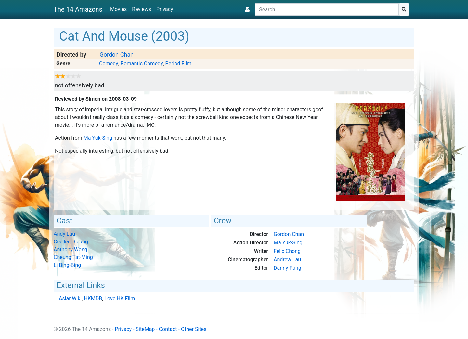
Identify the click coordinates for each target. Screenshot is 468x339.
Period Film (178, 63)
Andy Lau (64, 234)
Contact (168, 329)
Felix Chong (287, 251)
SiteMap (145, 329)
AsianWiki (70, 298)
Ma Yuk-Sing (98, 138)
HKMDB (93, 298)
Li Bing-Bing (67, 265)
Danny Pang (287, 268)
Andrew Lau (287, 259)
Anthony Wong (70, 249)
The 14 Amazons (78, 9)
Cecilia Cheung (71, 242)
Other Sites (193, 329)
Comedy (108, 63)
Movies (118, 9)
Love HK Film (119, 298)
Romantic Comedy (142, 63)
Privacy (164, 9)
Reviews (141, 9)
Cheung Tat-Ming (73, 257)
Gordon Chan (116, 54)
